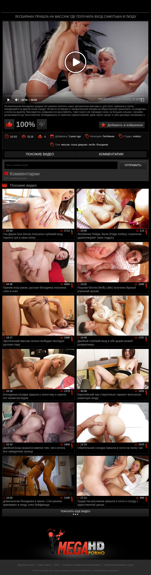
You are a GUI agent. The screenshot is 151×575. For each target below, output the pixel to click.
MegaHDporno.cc (83, 6)
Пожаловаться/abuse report (119, 565)
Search (144, 6)
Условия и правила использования (82, 565)
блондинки (102, 144)
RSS (56, 565)
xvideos (137, 136)
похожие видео (40, 154)
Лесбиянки (108, 136)
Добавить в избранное (125, 125)
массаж (65, 144)
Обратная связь (26, 565)
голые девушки (79, 144)
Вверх (145, 567)
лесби (91, 144)
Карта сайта (44, 565)
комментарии (111, 154)
